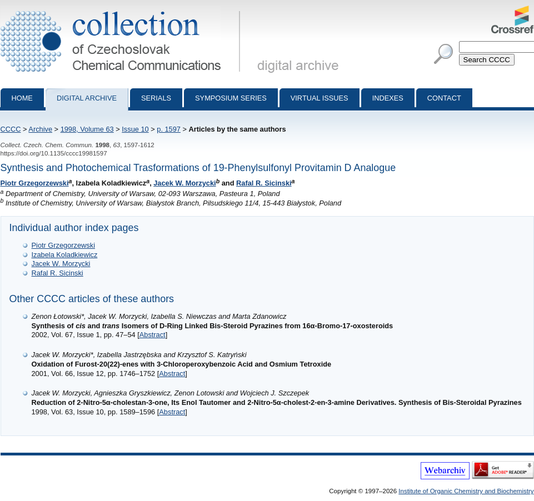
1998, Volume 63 (87, 129)
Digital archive (87, 98)
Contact (444, 98)
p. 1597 (169, 129)
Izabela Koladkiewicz (65, 254)
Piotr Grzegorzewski (35, 183)
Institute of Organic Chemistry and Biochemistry (465, 491)
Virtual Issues (319, 98)
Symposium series (231, 98)
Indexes (387, 98)
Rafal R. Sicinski (264, 183)
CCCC (11, 129)
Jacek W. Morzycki (184, 183)
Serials (156, 98)
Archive (40, 129)
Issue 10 (135, 129)
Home (22, 98)
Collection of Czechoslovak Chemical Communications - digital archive (122, 10)
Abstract (152, 334)
